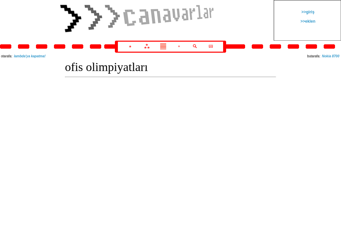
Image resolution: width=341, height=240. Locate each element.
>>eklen (307, 21)
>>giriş (307, 12)
